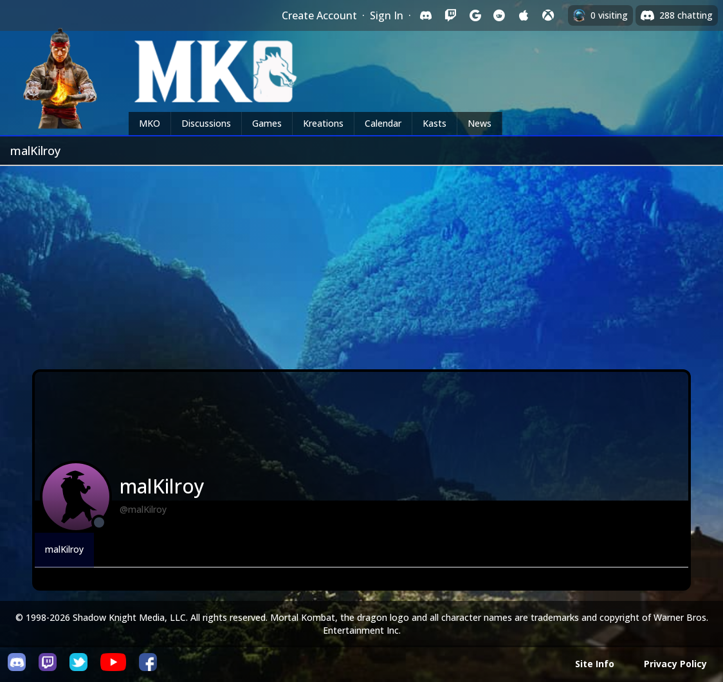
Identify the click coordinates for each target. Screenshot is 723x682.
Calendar (383, 123)
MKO (149, 123)
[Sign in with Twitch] (450, 15)
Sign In (386, 15)
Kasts (434, 123)
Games (267, 123)
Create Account (319, 15)
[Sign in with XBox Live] (548, 15)
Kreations (323, 123)
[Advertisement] (361, 262)
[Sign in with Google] (474, 15)
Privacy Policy (675, 664)
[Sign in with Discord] (425, 15)
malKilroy (64, 549)
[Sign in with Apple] (523, 15)
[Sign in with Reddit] (499, 15)
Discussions (206, 123)
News (479, 123)
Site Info (594, 664)
